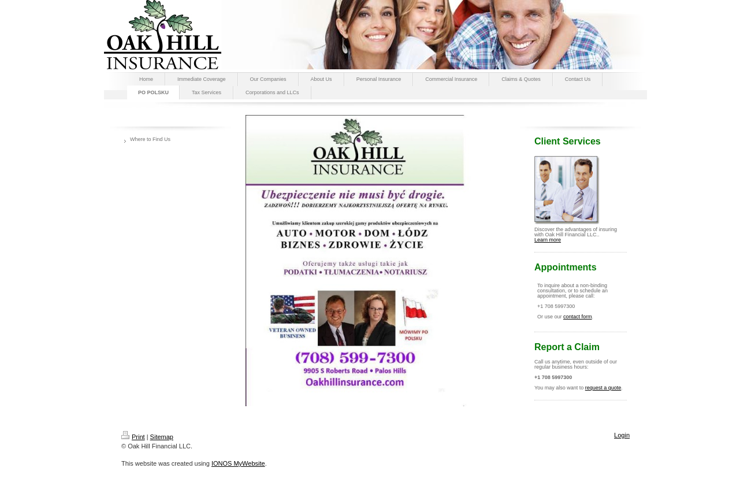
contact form (577, 317)
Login (622, 435)
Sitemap (161, 436)
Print (133, 436)
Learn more (547, 240)
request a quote (603, 388)
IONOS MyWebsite (238, 463)
